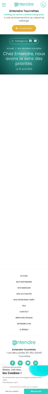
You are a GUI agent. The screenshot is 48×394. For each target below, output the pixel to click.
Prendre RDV (24, 28)
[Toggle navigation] (4, 5)
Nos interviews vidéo (24, 300)
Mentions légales (24, 318)
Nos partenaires (24, 282)
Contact (24, 312)
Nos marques (24, 288)
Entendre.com (24, 324)
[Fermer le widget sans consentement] (12, 367)
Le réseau (24, 330)
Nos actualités (24, 294)
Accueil (24, 276)
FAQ (24, 306)
